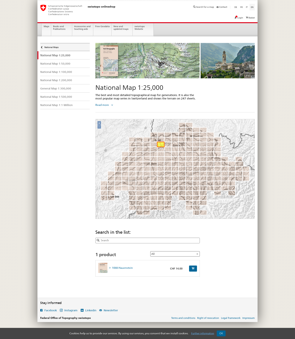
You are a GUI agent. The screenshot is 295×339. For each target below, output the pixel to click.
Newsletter (110, 310)
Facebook (51, 310)
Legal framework (230, 317)
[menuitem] (65, 55)
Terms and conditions (183, 317)
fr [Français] (241, 7)
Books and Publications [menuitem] (59, 28)
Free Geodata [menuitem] (102, 26)
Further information (202, 333)
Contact (222, 6)
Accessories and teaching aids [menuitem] (82, 28)
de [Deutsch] (235, 7)
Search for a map (203, 6)
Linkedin (90, 310)
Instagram (71, 310)
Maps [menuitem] (46, 26)
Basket (250, 17)
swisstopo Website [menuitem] (140, 28)
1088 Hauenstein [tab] (122, 267)
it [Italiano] (247, 7)
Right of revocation (208, 317)
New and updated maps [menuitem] (120, 28)
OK (221, 333)
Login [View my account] (239, 17)
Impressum (248, 317)
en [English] (253, 6)
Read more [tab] (102, 104)
